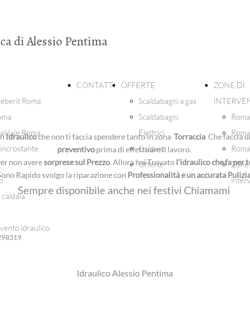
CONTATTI (96, 85)
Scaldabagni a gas (167, 101)
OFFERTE (138, 85)
